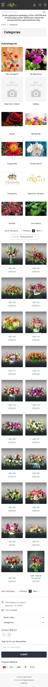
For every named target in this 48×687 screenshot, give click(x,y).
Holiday (36, 104)
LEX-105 (35, 473)
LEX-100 (12, 578)
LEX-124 (35, 268)
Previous (25, 231)
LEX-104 (12, 507)
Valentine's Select (12, 104)
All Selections (36, 74)
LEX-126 (12, 268)
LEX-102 (12, 542)
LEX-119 (35, 337)
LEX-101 (35, 542)
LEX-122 (35, 302)
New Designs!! (12, 74)
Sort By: (16, 237)
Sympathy (12, 193)
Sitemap (24, 683)
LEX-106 (12, 473)
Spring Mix (35, 134)
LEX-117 (12, 371)
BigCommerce (28, 680)
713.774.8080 (11, 610)
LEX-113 (35, 371)
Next (40, 231)
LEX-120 (12, 337)
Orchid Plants (36, 164)
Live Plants (36, 223)
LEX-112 (12, 405)
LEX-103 (35, 507)
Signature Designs (36, 193)
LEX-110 (35, 405)
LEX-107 (35, 439)
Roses (12, 134)
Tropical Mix (12, 164)
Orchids (12, 223)
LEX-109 (12, 439)
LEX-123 (12, 302)
